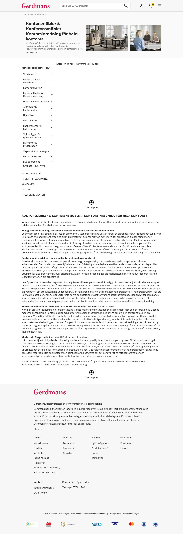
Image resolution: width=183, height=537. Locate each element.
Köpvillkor (68, 453)
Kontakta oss (41, 443)
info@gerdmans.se (44, 487)
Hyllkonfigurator (33, 194)
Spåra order (69, 448)
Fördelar (38, 448)
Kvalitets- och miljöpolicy (47, 467)
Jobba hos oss (41, 457)
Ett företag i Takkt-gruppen (110, 513)
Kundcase (125, 443)
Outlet (26, 189)
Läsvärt (124, 448)
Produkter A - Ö (31, 173)
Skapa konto (69, 443)
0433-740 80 (40, 492)
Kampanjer (28, 184)
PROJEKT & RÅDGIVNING (35, 178)
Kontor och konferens (36, 68)
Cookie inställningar (130, 513)
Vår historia (40, 453)
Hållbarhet (39, 462)
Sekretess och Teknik (45, 472)
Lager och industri (33, 166)
